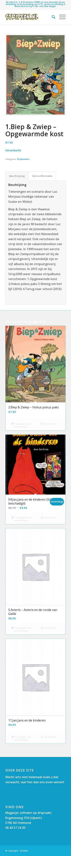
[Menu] (60, 16)
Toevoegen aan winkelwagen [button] (21, 425)
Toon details (48, 424)
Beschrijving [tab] (17, 176)
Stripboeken (23, 159)
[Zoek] (51, 16)
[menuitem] (51, 16)
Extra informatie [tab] (42, 176)
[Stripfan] (29, 16)
